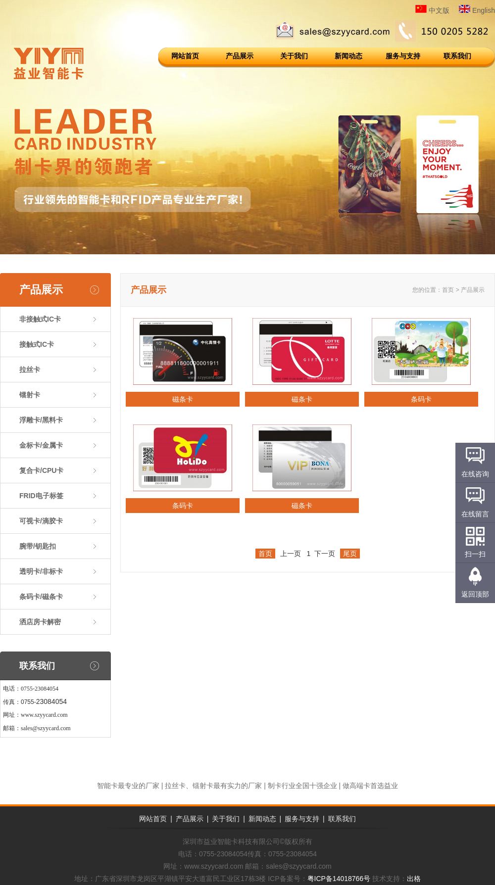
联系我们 (457, 56)
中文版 (432, 10)
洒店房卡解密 (40, 622)
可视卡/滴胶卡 (41, 521)
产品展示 (239, 56)
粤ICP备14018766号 (339, 879)
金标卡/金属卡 (41, 445)
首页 (448, 289)
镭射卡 (29, 395)
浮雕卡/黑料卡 (41, 420)
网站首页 (185, 56)
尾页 (350, 554)
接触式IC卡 (36, 344)
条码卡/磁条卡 (41, 597)
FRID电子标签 (41, 496)
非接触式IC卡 (40, 319)
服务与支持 (403, 56)
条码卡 (421, 399)
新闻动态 (348, 56)
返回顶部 (475, 594)
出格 (414, 879)
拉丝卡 (29, 369)
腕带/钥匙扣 (37, 546)
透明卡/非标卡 (41, 571)
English (477, 10)
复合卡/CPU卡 (41, 470)
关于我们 (294, 56)
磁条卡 (182, 399)
